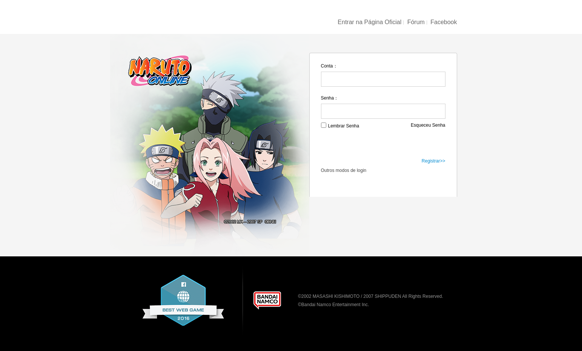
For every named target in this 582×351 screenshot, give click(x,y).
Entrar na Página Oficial (369, 22)
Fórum (416, 22)
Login (383, 145)
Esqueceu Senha (428, 125)
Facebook (443, 22)
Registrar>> (433, 161)
